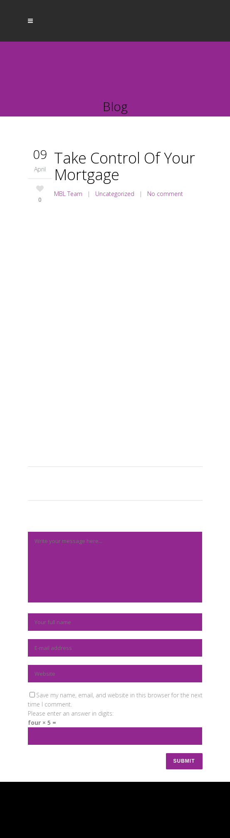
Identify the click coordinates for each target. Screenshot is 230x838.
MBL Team (68, 194)
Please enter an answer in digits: (71, 713)
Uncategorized (114, 194)
